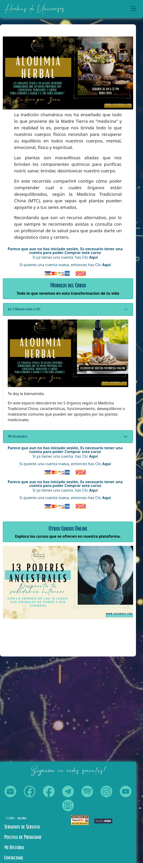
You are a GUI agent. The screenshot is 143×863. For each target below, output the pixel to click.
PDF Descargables (18, 436)
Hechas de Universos (34, 8)
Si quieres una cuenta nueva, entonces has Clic (65, 264)
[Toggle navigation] (133, 8)
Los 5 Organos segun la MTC (24, 309)
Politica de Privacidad (22, 837)
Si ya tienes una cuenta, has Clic (65, 257)
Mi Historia (14, 847)
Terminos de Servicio (22, 827)
